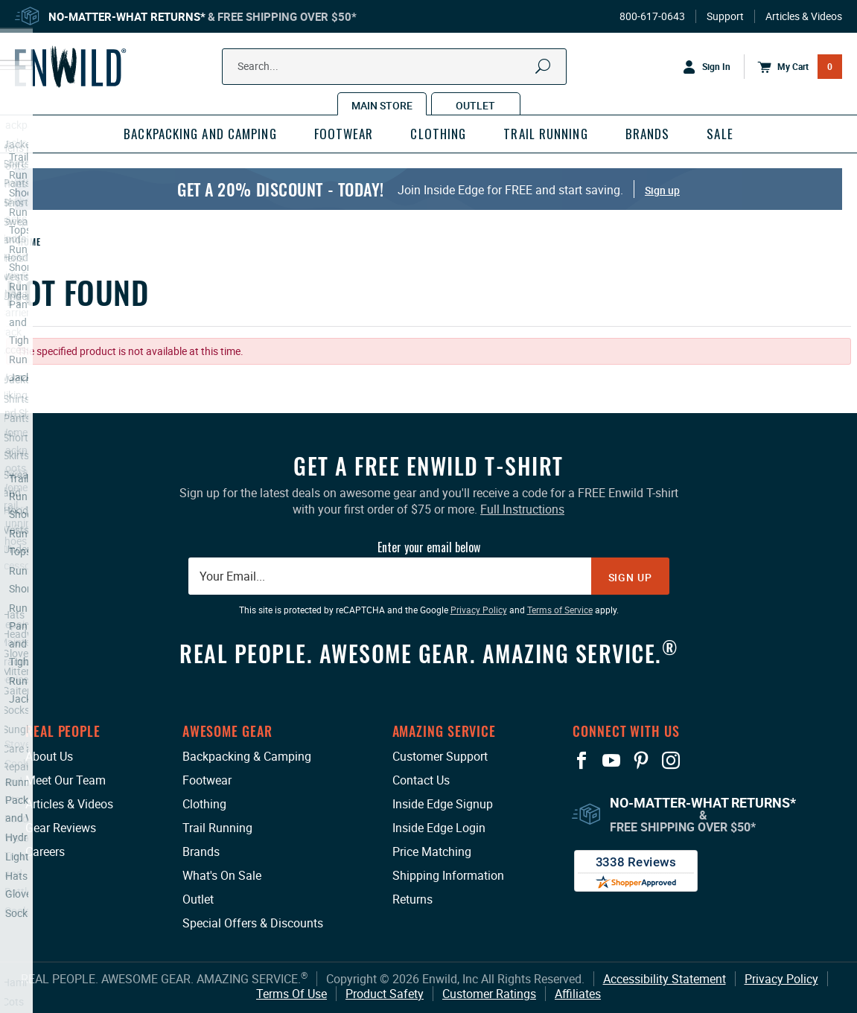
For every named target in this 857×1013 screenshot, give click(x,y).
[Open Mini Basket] (793, 67)
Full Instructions (522, 509)
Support (725, 16)
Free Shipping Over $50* (287, 16)
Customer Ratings (489, 993)
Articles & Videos (803, 16)
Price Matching (431, 851)
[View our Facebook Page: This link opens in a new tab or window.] (581, 761)
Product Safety (384, 993)
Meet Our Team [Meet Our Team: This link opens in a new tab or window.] (65, 780)
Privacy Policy (781, 978)
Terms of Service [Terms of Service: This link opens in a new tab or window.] (560, 610)
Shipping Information (448, 875)
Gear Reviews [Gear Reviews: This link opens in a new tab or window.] (60, 827)
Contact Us (421, 780)
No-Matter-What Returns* (127, 16)
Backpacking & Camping (246, 756)
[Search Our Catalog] (372, 66)
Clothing (204, 804)
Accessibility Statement (664, 978)
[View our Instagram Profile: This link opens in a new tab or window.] (671, 761)
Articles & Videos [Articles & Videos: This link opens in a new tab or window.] (69, 804)
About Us (49, 756)
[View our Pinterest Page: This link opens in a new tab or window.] (641, 761)
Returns (412, 899)
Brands (201, 851)
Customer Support (440, 756)
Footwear (207, 780)
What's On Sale (221, 875)
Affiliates (578, 993)
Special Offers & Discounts (252, 923)
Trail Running (217, 827)
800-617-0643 (652, 16)
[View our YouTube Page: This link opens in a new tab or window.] (611, 761)
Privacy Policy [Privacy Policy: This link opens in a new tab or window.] (478, 610)
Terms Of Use (291, 993)
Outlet (198, 899)
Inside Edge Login (438, 827)
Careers (45, 851)
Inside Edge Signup (442, 804)
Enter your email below (428, 547)
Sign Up (630, 577)
